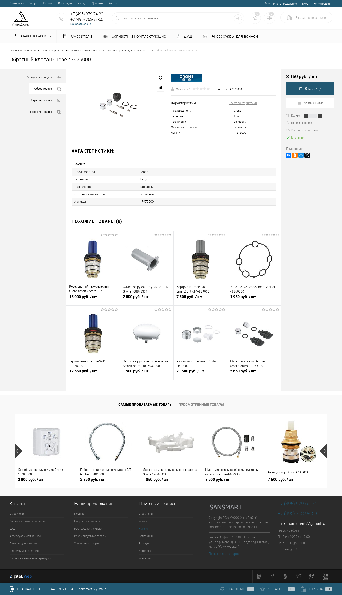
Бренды (82, 3)
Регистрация (321, 3)
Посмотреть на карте (224, 554)
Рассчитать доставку (302, 130)
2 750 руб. (93, 479)
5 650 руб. (254, 373)
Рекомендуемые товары (90, 536)
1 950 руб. (254, 298)
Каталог (48, 3)
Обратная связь (25, 589)
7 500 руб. (200, 298)
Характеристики (46, 100)
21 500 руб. (200, 373)
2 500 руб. (147, 298)
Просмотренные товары (201, 404)
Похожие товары (45, 112)
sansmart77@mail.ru (307, 523)
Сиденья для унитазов (24, 543)
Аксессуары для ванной (230, 36)
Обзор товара (47, 89)
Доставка (97, 3)
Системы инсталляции (24, 550)
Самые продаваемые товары (145, 404)
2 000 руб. (30, 479)
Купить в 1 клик (310, 103)
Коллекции (65, 3)
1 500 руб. (147, 373)
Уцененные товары (86, 543)
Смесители (77, 36)
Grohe (237, 110)
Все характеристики (243, 103)
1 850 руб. (155, 479)
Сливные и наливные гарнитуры (30, 558)
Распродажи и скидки (88, 528)
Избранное (277, 589)
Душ (184, 36)
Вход (305, 3)
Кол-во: (296, 115)
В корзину (310, 89)
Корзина (316, 589)
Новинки (79, 513)
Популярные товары (87, 521)
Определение (288, 3)
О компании (17, 3)
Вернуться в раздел (43, 77)
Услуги (33, 3)
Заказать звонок (81, 24)
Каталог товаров (32, 36)
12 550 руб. (93, 373)
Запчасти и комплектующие (134, 36)
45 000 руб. (93, 298)
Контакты (115, 3)
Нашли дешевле (299, 122)
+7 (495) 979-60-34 (60, 589)
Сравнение (237, 589)
